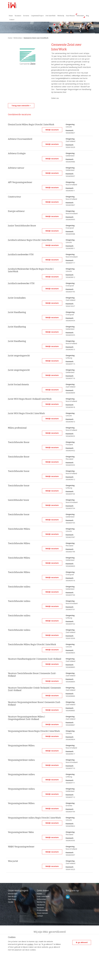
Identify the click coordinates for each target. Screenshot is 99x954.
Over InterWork (50, 16)
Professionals (42, 910)
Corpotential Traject (37, 16)
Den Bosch (12, 896)
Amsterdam (12, 893)
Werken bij (60, 16)
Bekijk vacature (52, 130)
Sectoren (26, 16)
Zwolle (10, 902)
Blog (87, 16)
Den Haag (12, 899)
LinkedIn (68, 897)
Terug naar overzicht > (21, 105)
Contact (11, 19)
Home (11, 16)
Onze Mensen (70, 16)
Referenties (80, 16)
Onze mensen (42, 913)
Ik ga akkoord (81, 942)
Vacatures (18, 16)
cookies (30, 944)
